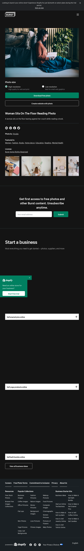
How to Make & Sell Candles (73, 519)
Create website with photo (42, 103)
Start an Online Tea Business (61, 505)
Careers (8, 482)
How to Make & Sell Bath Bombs (73, 497)
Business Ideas (61, 495)
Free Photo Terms (20, 482)
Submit (61, 214)
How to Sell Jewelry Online (61, 519)
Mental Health (57, 142)
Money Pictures (33, 506)
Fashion (15, 142)
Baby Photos (47, 527)
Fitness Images (35, 527)
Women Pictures (46, 515)
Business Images (21, 496)
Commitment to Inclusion (40, 482)
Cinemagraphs (48, 511)
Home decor (30, 142)
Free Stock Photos (9, 496)
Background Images (34, 512)
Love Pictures (35, 521)
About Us (63, 482)
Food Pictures (48, 501)
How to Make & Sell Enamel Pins (73, 506)
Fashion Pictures (33, 496)
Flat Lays (21, 511)
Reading (48, 142)
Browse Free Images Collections (9, 504)
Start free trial (13, 293)
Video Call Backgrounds (22, 531)
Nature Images (35, 501)
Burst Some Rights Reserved (16, 151)
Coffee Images (23, 501)
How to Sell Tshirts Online (60, 525)
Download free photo (42, 95)
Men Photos (22, 521)
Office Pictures (23, 505)
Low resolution (51, 86)
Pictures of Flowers (47, 522)
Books (21, 142)
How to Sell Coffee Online (73, 513)
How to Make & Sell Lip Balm (61, 513)
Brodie (15, 133)
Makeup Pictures (46, 496)
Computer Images (46, 506)
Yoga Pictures (22, 527)
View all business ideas (19, 466)
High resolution (14, 86)
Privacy (55, 482)
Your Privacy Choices (53, 544)
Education (40, 142)
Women (8, 142)
